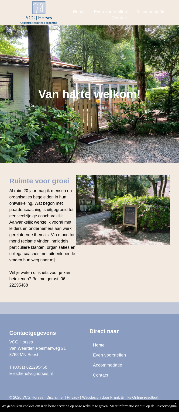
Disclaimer (55, 397)
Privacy (73, 397)
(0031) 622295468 (30, 367)
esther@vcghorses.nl (33, 373)
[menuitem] (78, 12)
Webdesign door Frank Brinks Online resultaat (120, 397)
